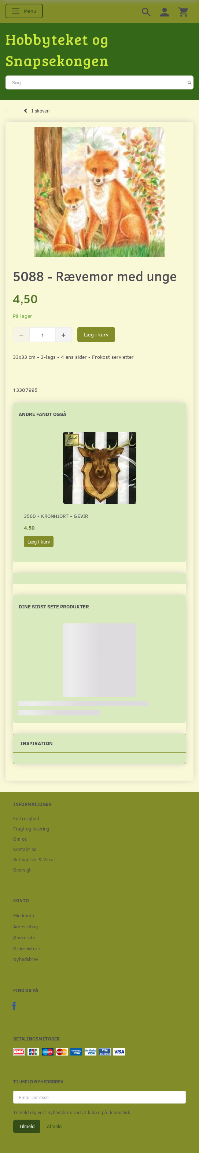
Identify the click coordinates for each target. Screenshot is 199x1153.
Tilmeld (26, 1126)
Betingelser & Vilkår (34, 859)
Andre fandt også (42, 413)
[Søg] (190, 82)
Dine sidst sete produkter (54, 606)
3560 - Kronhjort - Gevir (56, 515)
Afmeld (54, 1126)
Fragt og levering (31, 828)
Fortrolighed (26, 818)
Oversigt (22, 869)
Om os (20, 839)
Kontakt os (24, 849)
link (125, 1112)
